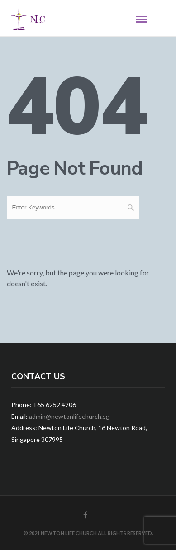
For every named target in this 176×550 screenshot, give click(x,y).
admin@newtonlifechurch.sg (69, 416)
